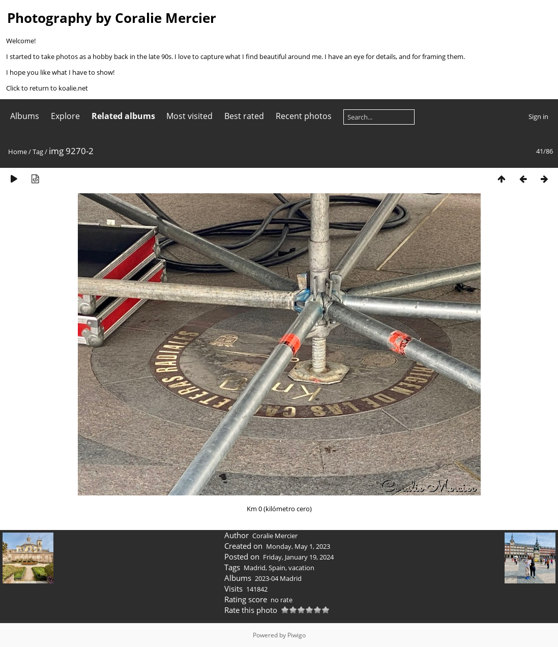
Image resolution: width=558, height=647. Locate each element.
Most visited (189, 116)
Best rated (244, 116)
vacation (301, 567)
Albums (24, 116)
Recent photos (304, 116)
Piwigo (296, 635)
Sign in (538, 116)
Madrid (255, 567)
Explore (65, 116)
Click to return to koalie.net (47, 88)
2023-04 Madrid (278, 578)
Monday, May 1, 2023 (298, 546)
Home (17, 151)
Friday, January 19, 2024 (298, 557)
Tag (38, 151)
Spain (277, 567)
